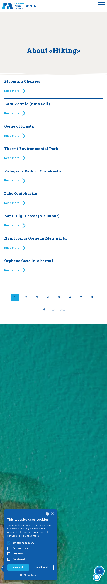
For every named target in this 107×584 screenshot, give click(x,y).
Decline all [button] (42, 567)
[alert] (30, 544)
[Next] (53, 310)
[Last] (63, 310)
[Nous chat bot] (98, 574)
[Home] (19, 6)
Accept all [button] (18, 567)
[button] (30, 575)
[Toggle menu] (101, 5)
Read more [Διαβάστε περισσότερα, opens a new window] (32, 535)
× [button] (52, 513)
